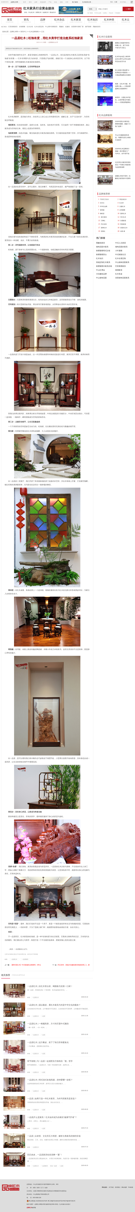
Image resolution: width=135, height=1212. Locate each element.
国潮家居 (118, 270)
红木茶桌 (118, 274)
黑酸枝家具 (97, 26)
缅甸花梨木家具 (102, 247)
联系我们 (117, 1187)
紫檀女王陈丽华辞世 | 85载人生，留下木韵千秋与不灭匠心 (122, 45)
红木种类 (109, 20)
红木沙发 (30, 26)
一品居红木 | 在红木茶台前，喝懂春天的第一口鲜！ (50, 986)
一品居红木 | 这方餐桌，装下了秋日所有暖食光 (48, 1042)
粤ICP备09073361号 (69, 1201)
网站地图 (124, 1187)
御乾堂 (102, 213)
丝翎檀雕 (22, 26)
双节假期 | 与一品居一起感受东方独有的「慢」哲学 (50, 1061)
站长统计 (67, 1204)
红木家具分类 (87, 2)
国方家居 (104, 217)
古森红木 (122, 206)
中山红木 (31, 12)
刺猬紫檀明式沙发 (103, 251)
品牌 (35, 2)
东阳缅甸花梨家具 (122, 278)
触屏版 (31, 1207)
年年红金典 (97, 13)
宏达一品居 (53, 1166)
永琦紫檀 (122, 210)
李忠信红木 (123, 199)
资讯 (30, 2)
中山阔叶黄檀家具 (51, 26)
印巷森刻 (117, 13)
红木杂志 (59, 20)
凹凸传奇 (104, 224)
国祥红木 (123, 213)
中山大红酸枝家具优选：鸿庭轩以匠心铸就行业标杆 (123, 137)
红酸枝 (67, 26)
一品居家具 (25, 959)
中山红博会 (100, 270)
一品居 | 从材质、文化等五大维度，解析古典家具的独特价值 (54, 1136)
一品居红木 (14, 959)
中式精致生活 (120, 254)
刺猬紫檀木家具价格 (104, 266)
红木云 (126, 20)
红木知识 (92, 20)
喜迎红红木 (123, 228)
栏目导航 (123, 2)
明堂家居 (123, 224)
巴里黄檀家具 (13, 26)
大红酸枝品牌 (101, 274)
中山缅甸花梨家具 (122, 262)
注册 (115, 2)
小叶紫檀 (118, 251)
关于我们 (111, 1187)
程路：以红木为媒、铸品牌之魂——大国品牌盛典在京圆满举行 (123, 86)
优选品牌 (43, 2)
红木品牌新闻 (34, 31)
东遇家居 (123, 220)
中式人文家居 (120, 243)
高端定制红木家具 (103, 262)
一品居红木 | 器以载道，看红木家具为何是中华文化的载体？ (54, 1005)
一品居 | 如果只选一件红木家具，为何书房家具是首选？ (52, 1098)
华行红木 (123, 217)
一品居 (43, 1016)
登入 (111, 2)
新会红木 (53, 12)
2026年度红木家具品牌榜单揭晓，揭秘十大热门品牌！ (123, 124)
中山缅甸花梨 (101, 278)
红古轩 (121, 203)
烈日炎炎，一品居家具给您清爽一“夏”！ (44, 1155)
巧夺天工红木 (104, 199)
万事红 (103, 220)
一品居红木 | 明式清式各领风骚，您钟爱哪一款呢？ (50, 1080)
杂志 (55, 2)
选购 (61, 2)
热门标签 (75, 2)
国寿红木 (104, 228)
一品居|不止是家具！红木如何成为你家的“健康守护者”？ (52, 1117)
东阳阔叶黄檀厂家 (77, 26)
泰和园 (102, 210)
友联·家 (122, 231)
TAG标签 (130, 1187)
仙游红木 (46, 12)
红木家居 (76, 20)
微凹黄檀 (88, 26)
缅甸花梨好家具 (121, 247)
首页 (24, 2)
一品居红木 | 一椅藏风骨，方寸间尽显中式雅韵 (48, 1024)
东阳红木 (38, 12)
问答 (66, 2)
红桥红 (105, 13)
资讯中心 (23, 31)
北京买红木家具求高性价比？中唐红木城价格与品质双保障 (123, 164)
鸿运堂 (111, 13)
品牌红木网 (15, 2)
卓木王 (102, 203)
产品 (50, 2)
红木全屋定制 (39, 26)
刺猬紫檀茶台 (101, 254)
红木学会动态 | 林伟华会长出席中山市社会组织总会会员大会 (123, 59)
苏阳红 (103, 231)
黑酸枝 (61, 26)
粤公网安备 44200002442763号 (37, 1201)
